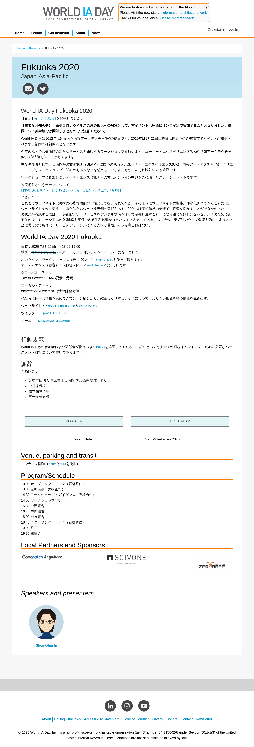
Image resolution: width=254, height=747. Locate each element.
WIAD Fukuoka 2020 (62, 306)
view (46, 626)
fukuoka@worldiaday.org (28, 89)
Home (20, 33)
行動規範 (99, 347)
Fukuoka (35, 48)
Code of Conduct (136, 718)
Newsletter (204, 718)
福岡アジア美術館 (45, 252)
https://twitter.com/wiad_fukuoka (43, 89)
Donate (171, 718)
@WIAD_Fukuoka (56, 313)
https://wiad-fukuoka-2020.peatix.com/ (82, 421)
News (96, 33)
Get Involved (58, 33)
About (80, 33)
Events (36, 33)
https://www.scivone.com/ (127, 557)
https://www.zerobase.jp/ (212, 563)
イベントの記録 (47, 118)
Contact (187, 718)
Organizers (215, 29)
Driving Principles (67, 718)
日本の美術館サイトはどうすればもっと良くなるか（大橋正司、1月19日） (79, 190)
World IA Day (92, 306)
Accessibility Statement (101, 718)
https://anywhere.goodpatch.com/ (42, 555)
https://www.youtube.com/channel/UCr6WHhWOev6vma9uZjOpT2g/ (172, 421)
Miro (111, 260)
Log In (233, 29)
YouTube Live (97, 265)
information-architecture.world (185, 13)
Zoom (100, 260)
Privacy (157, 718)
